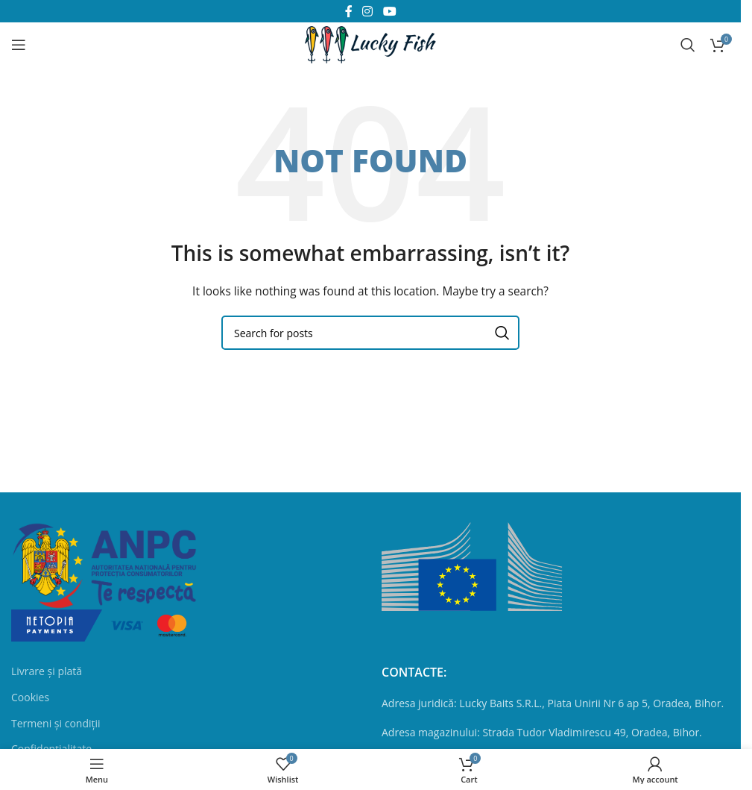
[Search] (688, 45)
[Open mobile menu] (19, 45)
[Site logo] (370, 44)
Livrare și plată (46, 671)
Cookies (30, 697)
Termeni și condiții (56, 723)
